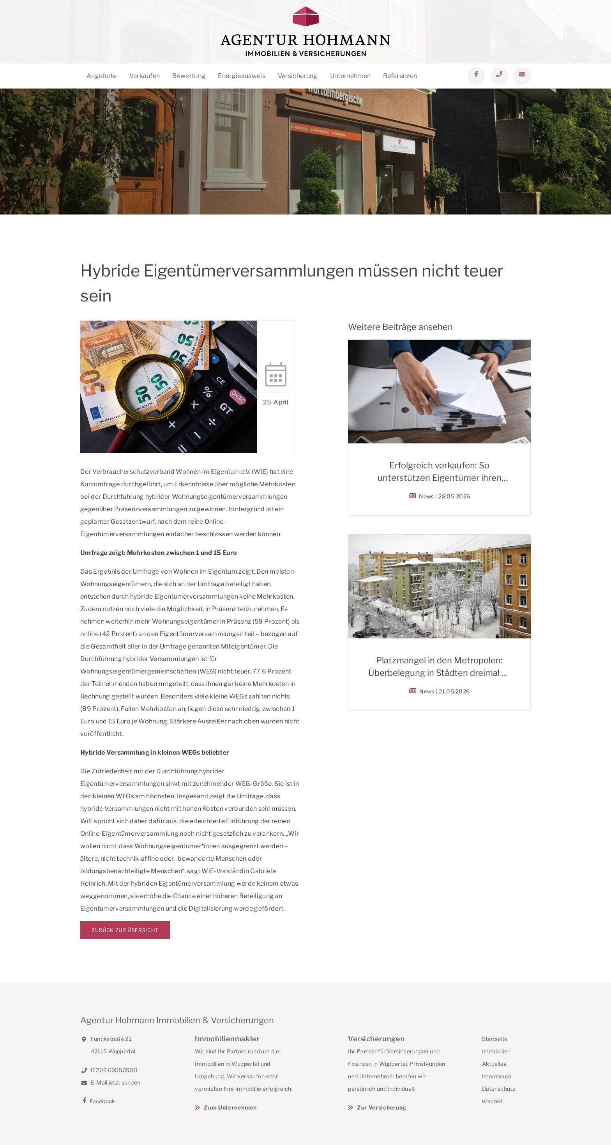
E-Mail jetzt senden (110, 1082)
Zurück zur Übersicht (125, 930)
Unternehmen (350, 76)
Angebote (102, 76)
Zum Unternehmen (230, 1107)
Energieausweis (241, 76)
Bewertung (188, 76)
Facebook (97, 1101)
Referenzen (400, 76)
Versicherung (298, 76)
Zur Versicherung (381, 1107)
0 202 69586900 (109, 1070)
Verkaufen (144, 76)
